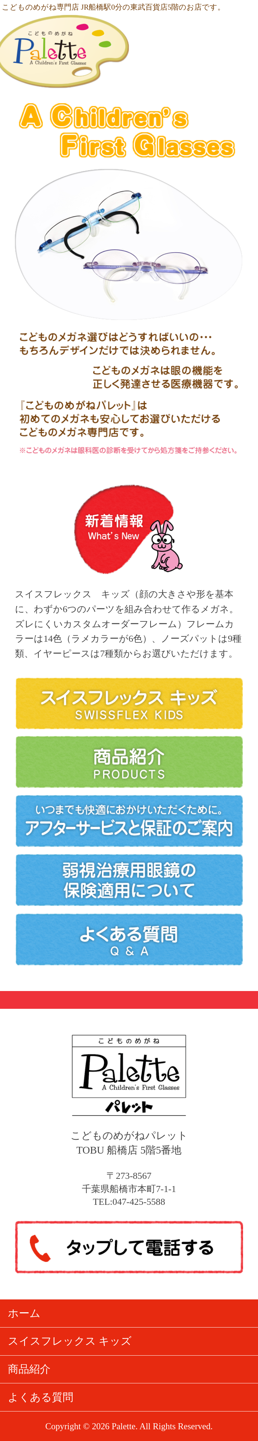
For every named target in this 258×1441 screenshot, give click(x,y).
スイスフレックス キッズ (70, 1341)
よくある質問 (40, 1397)
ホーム (24, 1313)
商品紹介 (29, 1369)
